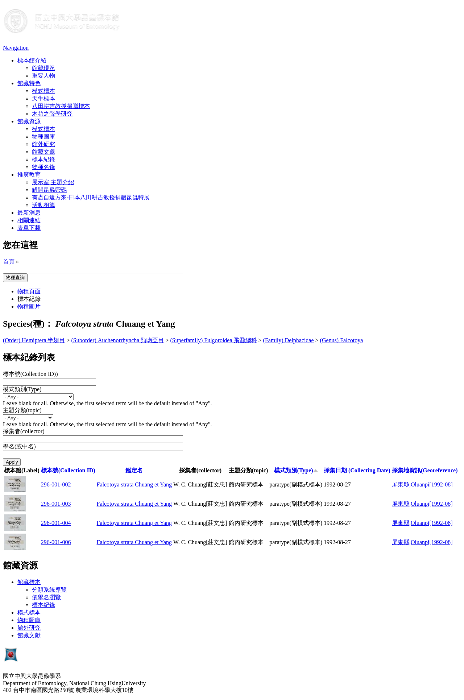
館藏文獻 (43, 152)
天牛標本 (43, 98)
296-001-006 (56, 542)
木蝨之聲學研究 (52, 114)
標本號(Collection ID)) (30, 374)
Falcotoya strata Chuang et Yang (134, 484)
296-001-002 (56, 484)
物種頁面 (29, 291)
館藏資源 (29, 121)
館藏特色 (29, 83)
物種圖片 (29, 306)
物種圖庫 (43, 136)
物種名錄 (43, 167)
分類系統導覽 (49, 590)
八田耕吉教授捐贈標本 (61, 106)
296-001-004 (56, 523)
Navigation (16, 48)
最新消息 (29, 213)
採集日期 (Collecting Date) (357, 470)
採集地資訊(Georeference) (425, 470)
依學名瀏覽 (46, 597)
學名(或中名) (19, 446)
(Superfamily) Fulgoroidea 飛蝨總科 (213, 340)
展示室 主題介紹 (53, 182)
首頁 (8, 261)
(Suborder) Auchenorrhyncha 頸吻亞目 (117, 340)
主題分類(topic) (22, 410)
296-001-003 (56, 504)
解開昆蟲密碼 (49, 190)
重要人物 (43, 76)
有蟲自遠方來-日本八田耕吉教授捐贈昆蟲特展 (91, 197)
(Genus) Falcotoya (341, 340)
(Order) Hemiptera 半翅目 (34, 340)
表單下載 (29, 228)
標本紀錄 (43, 159)
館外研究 (43, 144)
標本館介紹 (31, 60)
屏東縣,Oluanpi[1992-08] (422, 484)
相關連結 (29, 220)
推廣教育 (29, 174)
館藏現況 (43, 68)
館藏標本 (29, 582)
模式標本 (43, 91)
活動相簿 (43, 205)
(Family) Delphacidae (288, 340)
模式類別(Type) (22, 389)
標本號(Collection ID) (68, 470)
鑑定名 (134, 470)
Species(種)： (28, 323)
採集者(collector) (24, 431)
